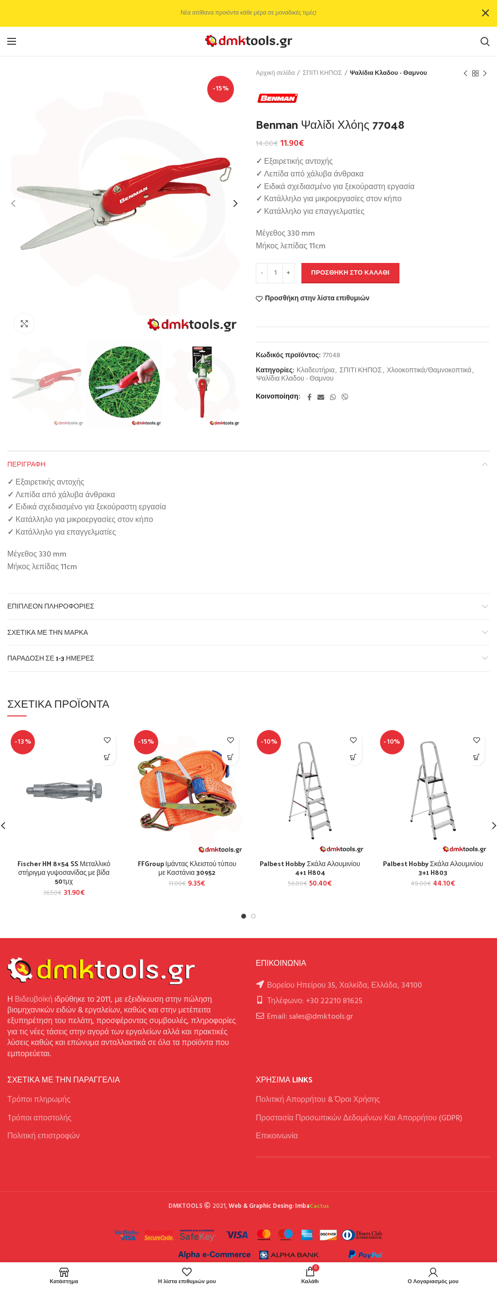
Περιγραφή (26, 464)
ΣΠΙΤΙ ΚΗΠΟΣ (322, 73)
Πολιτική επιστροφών (43, 1136)
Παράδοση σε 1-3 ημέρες (50, 658)
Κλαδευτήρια (315, 371)
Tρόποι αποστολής (39, 1118)
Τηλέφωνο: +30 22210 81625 (315, 1001)
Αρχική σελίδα (275, 73)
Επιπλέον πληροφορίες (50, 606)
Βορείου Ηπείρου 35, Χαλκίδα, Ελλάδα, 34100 (344, 985)
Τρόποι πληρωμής (38, 1100)
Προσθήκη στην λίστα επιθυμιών (317, 299)
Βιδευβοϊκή (34, 999)
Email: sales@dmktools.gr (310, 1016)
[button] (107, 757)
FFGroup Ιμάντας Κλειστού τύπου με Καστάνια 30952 (187, 868)
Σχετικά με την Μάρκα (47, 632)
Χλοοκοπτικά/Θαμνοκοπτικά (429, 371)
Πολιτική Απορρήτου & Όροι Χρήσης (318, 1100)
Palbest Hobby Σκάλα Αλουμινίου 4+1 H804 (310, 868)
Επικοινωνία (277, 1136)
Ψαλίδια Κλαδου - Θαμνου (388, 73)
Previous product (465, 74)
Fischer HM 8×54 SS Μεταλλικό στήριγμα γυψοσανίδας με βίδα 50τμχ (63, 872)
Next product (485, 74)
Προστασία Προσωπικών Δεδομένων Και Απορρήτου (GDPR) (359, 1118)
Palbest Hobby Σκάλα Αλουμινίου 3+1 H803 (433, 868)
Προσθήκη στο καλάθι (350, 273)
